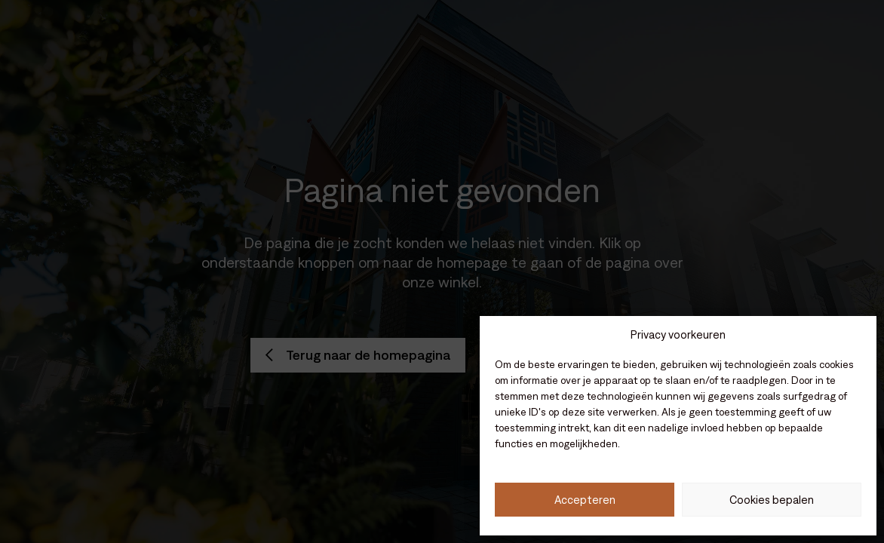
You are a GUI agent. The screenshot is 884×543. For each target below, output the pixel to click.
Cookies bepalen (771, 499)
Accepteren (584, 499)
